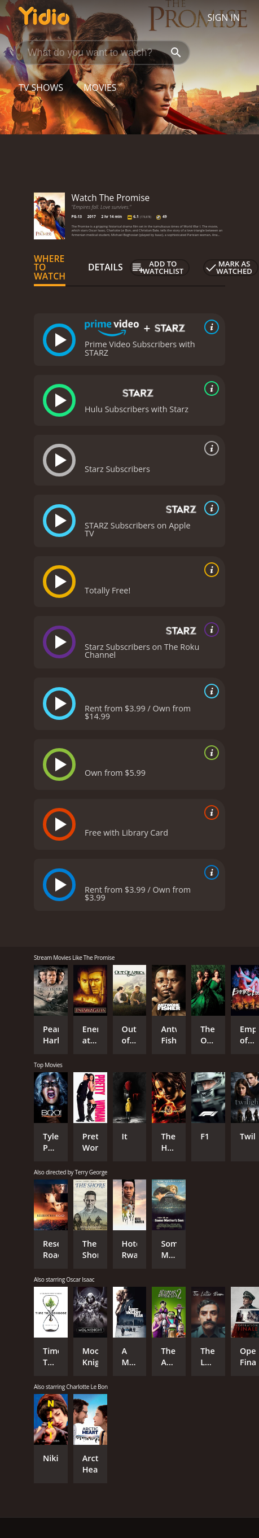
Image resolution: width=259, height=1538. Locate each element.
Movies (100, 87)
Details (105, 267)
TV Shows (41, 87)
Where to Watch (49, 267)
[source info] (209, 327)
